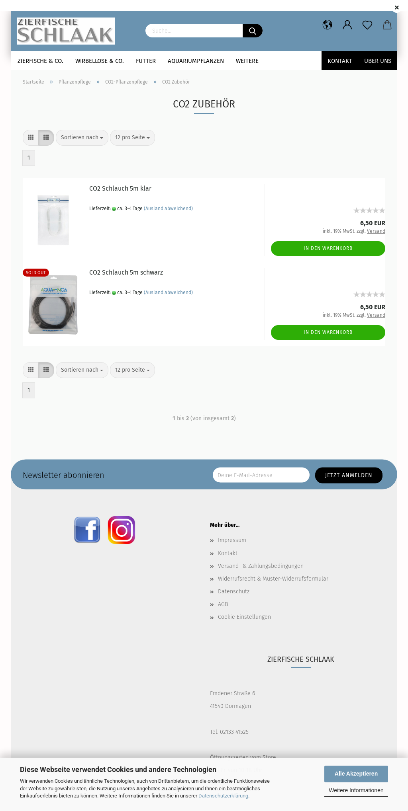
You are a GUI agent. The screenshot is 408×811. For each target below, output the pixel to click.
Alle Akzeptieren (356, 773)
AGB (223, 604)
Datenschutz (233, 591)
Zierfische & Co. (40, 60)
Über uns (377, 60)
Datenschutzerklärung (223, 796)
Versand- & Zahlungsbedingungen (261, 566)
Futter (146, 60)
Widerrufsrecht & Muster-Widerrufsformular (273, 578)
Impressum (232, 540)
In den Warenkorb (328, 248)
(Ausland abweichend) (168, 208)
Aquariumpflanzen (196, 60)
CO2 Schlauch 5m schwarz (126, 272)
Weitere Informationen (356, 790)
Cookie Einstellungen (244, 617)
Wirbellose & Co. (99, 60)
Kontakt (340, 60)
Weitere (247, 60)
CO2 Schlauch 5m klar (120, 188)
